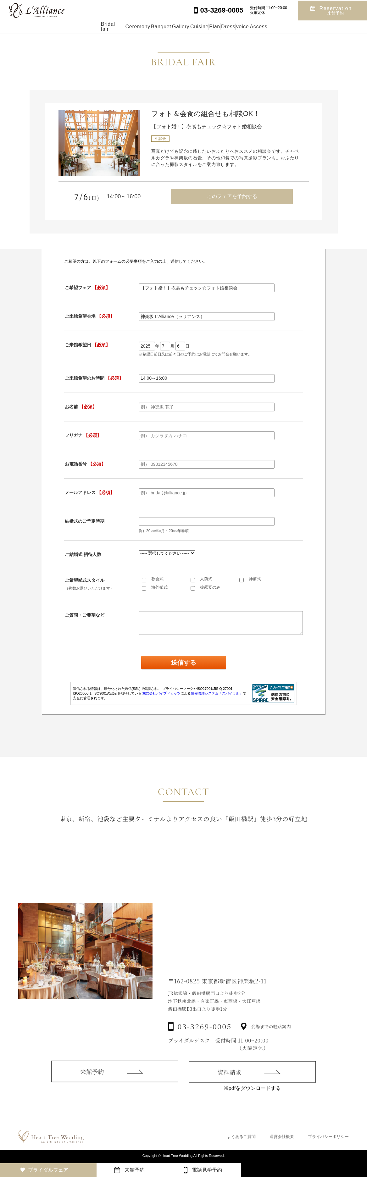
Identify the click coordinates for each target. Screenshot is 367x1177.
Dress (256, 26)
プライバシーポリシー (328, 1137)
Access (316, 26)
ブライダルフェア (48, 1170)
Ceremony (92, 26)
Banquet (130, 26)
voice (285, 26)
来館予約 (92, 1088)
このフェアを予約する (232, 196)
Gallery (165, 26)
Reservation (336, 10)
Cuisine (197, 26)
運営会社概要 (282, 1137)
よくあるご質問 (241, 1137)
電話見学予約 (207, 1170)
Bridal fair (54, 26)
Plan (228, 26)
